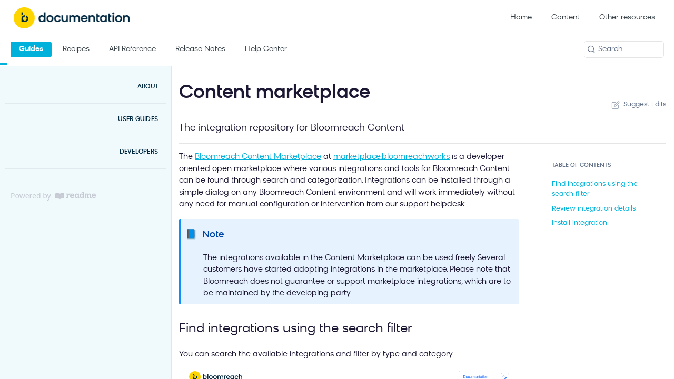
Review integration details (594, 208)
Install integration (579, 223)
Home (521, 18)
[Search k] (623, 49)
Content (565, 18)
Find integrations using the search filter (595, 189)
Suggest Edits (637, 105)
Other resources (627, 18)
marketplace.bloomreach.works (391, 157)
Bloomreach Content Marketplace (258, 157)
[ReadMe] (75, 196)
